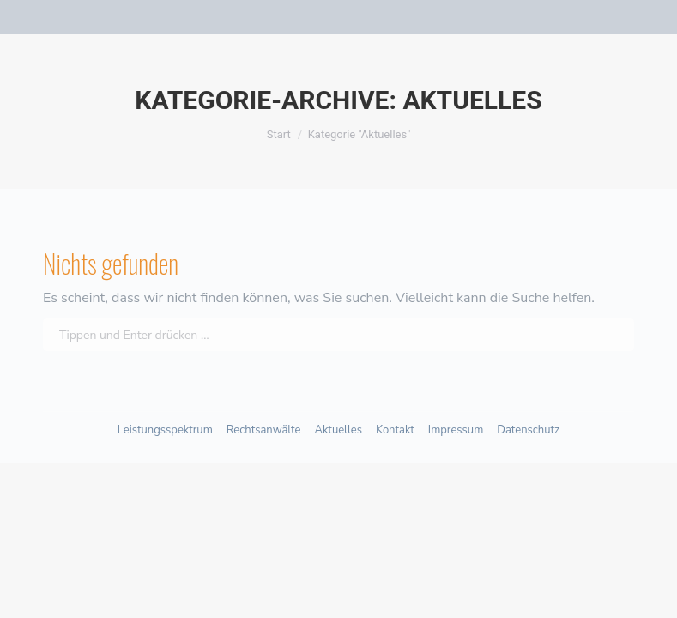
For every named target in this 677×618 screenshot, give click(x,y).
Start (279, 134)
